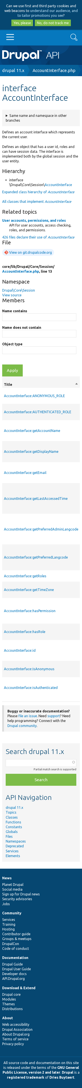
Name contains (14, 311)
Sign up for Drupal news (21, 894)
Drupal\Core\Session (18, 290)
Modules (9, 999)
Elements (13, 856)
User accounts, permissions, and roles (34, 220)
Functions (13, 822)
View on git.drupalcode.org (30, 252)
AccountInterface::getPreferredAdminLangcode (41, 529)
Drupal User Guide (16, 969)
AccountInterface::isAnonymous (29, 669)
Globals (12, 832)
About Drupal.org (16, 1034)
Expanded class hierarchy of (38, 192)
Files (9, 836)
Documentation (15, 958)
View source (11, 295)
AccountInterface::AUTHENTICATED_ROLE (37, 412)
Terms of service (15, 1039)
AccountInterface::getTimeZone (29, 590)
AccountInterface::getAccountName (32, 431)
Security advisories (17, 899)
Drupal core (11, 994)
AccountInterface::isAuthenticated (31, 688)
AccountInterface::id (20, 650)
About (7, 1018)
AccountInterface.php (54, 70)
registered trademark (25, 1077)
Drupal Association (17, 1029)
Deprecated (15, 846)
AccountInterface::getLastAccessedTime (36, 498)
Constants (14, 827)
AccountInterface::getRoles (25, 576)
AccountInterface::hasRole (24, 632)
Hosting (8, 929)
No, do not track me (53, 23)
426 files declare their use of (38, 237)
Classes (12, 817)
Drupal (67, 1072)
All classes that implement (36, 201)
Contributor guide (16, 934)
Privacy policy (13, 1044)
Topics (11, 812)
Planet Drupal (12, 885)
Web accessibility (15, 1024)
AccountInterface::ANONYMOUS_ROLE (34, 396)
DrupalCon (10, 944)
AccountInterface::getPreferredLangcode (36, 557)
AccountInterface (58, 185)
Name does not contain (21, 327)
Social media (12, 889)
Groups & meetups (16, 939)
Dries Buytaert (61, 1077)
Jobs (6, 904)
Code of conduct (15, 948)
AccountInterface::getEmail (25, 473)
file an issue (27, 716)
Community (11, 913)
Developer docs (14, 974)
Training (8, 924)
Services (12, 851)
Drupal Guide (12, 964)
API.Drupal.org (13, 979)
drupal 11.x (13, 70)
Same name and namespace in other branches (36, 118)
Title (41, 384)
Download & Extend (18, 988)
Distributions (12, 1009)
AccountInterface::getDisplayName (31, 451)
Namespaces (16, 841)
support (53, 716)
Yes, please (22, 23)
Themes (8, 1004)
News (7, 878)
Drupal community (22, 726)
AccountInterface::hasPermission (30, 611)
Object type (12, 344)
